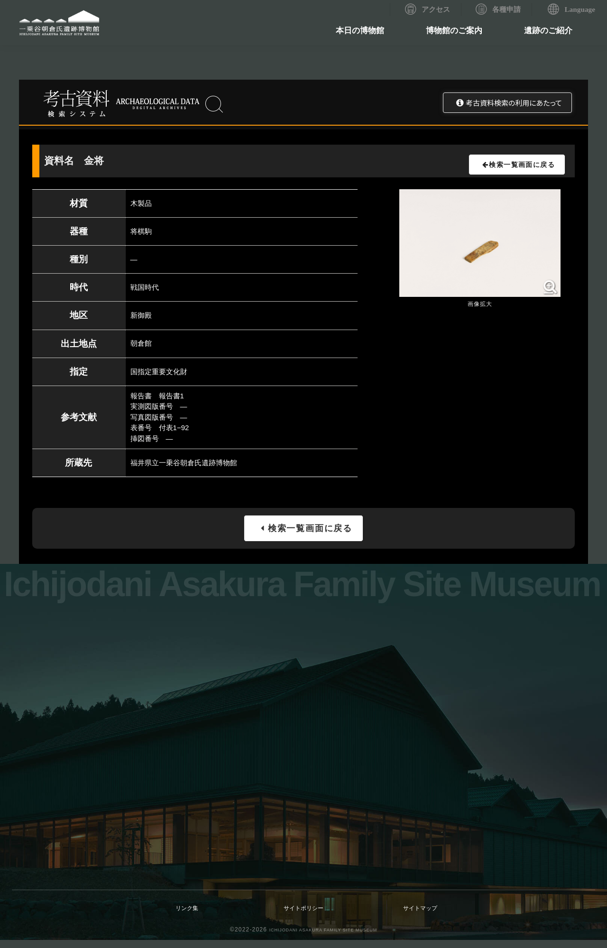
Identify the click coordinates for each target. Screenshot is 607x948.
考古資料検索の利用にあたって (514, 103)
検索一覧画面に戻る (516, 168)
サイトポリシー (303, 915)
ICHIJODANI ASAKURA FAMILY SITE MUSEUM (323, 937)
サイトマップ (420, 915)
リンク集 (187, 915)
